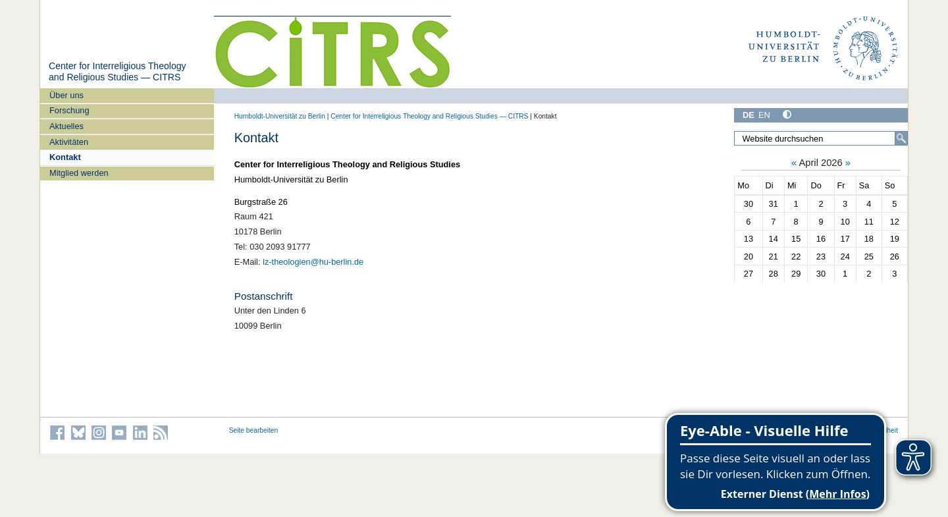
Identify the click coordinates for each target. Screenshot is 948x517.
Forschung (69, 110)
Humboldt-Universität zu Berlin (279, 116)
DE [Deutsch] (748, 115)
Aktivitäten (68, 142)
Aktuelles (66, 126)
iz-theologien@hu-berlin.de (313, 262)
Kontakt (65, 157)
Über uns (66, 95)
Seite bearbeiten (253, 430)
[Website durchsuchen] (821, 138)
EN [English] (764, 115)
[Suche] (901, 138)
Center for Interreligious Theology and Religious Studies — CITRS (117, 72)
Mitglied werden (79, 173)
